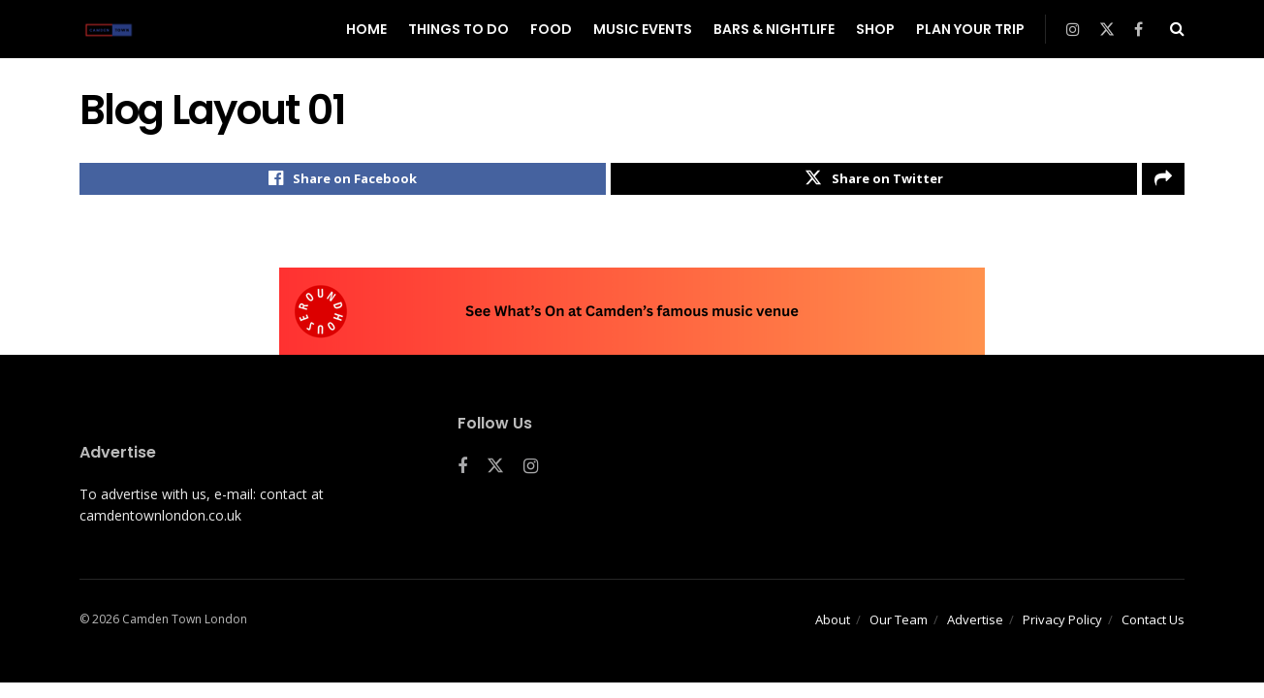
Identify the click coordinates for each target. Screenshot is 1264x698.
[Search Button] (1177, 29)
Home (366, 29)
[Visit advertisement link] (632, 316)
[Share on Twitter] (874, 181)
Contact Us (1153, 624)
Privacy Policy (1062, 624)
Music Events (642, 29)
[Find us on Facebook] (462, 471)
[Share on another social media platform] (1163, 181)
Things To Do (458, 29)
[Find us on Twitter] (495, 471)
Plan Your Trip (970, 29)
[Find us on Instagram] (530, 471)
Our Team (898, 624)
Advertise (975, 624)
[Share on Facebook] (342, 181)
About (832, 624)
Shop (875, 29)
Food (551, 29)
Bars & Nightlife (774, 29)
